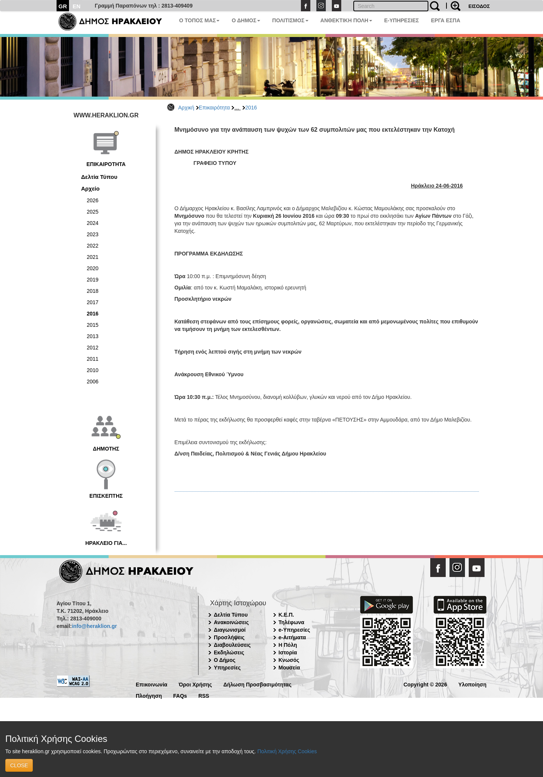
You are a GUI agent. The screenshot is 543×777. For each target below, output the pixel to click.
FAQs (180, 695)
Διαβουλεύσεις (232, 645)
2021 (92, 257)
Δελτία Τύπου (99, 177)
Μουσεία (289, 668)
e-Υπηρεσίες (294, 630)
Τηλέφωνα (291, 622)
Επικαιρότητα (214, 108)
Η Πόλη (288, 645)
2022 (92, 246)
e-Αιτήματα (292, 637)
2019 (92, 280)
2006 (92, 381)
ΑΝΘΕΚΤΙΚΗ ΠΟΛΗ (346, 20)
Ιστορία (288, 652)
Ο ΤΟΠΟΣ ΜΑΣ (199, 20)
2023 (92, 234)
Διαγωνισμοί (229, 630)
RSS (203, 695)
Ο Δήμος (224, 660)
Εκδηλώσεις (229, 652)
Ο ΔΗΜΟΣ (246, 20)
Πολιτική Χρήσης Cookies (287, 751)
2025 (92, 212)
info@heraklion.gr (94, 626)
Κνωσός (289, 660)
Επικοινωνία (151, 684)
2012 (92, 348)
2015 (92, 325)
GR (62, 6)
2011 (92, 359)
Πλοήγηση (149, 695)
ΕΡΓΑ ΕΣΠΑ (445, 20)
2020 (92, 268)
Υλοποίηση (472, 684)
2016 (251, 108)
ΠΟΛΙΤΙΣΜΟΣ (290, 20)
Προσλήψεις (229, 637)
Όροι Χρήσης (195, 684)
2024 (92, 223)
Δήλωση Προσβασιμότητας (257, 684)
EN (77, 6)
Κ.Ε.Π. (286, 615)
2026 (92, 200)
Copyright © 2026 (425, 684)
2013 (92, 336)
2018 (92, 291)
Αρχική (186, 108)
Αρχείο (90, 188)
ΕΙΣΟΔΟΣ (479, 6)
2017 (92, 302)
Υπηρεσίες (227, 668)
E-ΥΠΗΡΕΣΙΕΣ (401, 20)
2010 (92, 370)
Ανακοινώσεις (231, 622)
